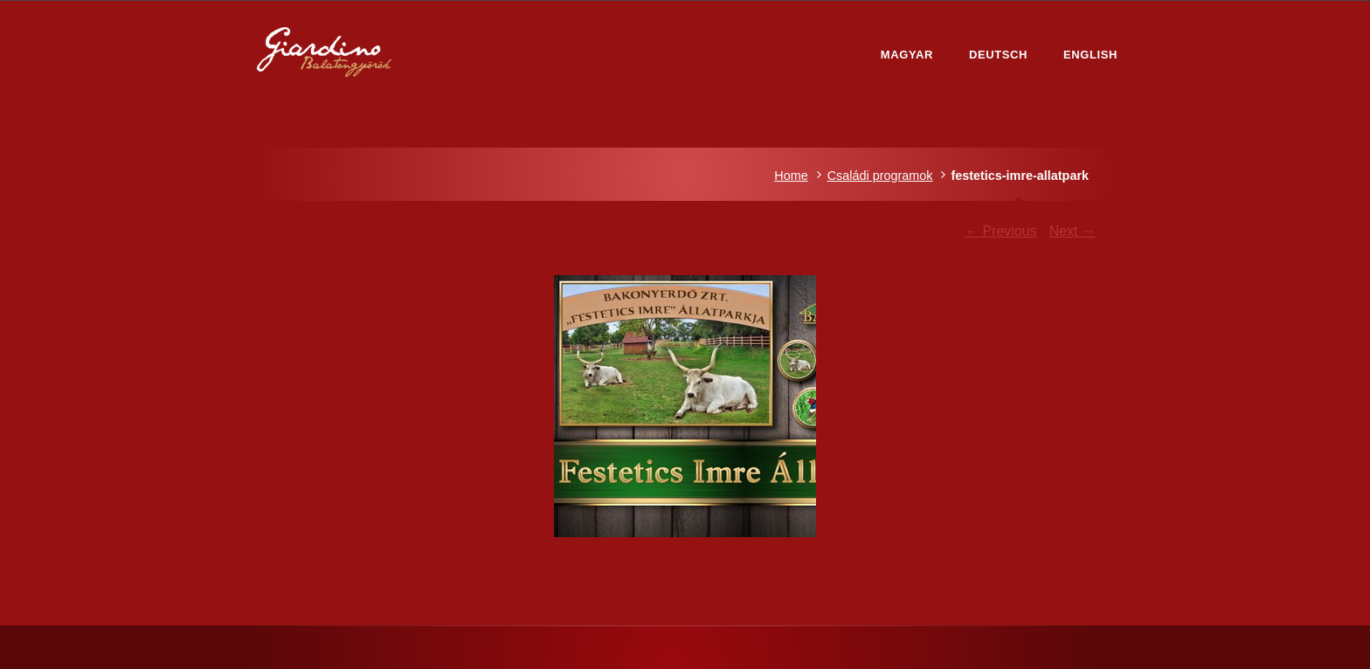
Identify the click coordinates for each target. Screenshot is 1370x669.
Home (790, 176)
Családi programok (880, 176)
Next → (1072, 231)
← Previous (1001, 231)
